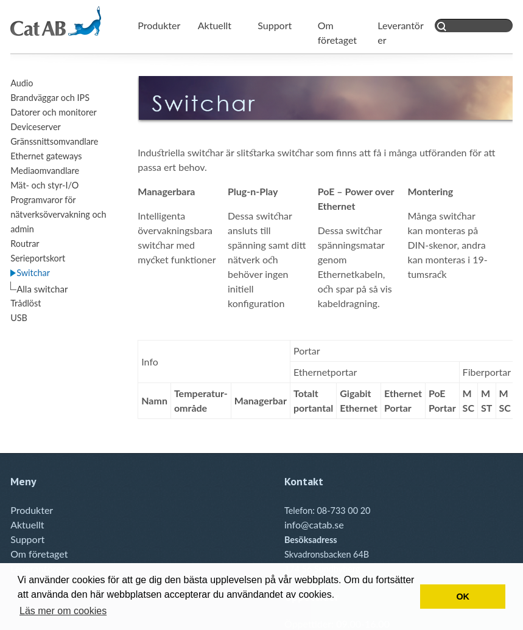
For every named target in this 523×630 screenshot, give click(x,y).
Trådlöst (25, 303)
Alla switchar (42, 288)
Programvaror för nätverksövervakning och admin (58, 214)
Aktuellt (214, 25)
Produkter (159, 25)
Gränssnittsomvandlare (54, 141)
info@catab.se (314, 524)
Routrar (24, 243)
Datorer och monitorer (53, 112)
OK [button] (462, 596)
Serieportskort (37, 258)
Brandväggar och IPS (50, 97)
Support (275, 25)
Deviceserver (35, 127)
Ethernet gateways (46, 156)
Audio (21, 83)
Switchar (33, 273)
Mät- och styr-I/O (44, 185)
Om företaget (39, 553)
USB (18, 318)
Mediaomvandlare (44, 170)
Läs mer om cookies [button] (63, 611)
